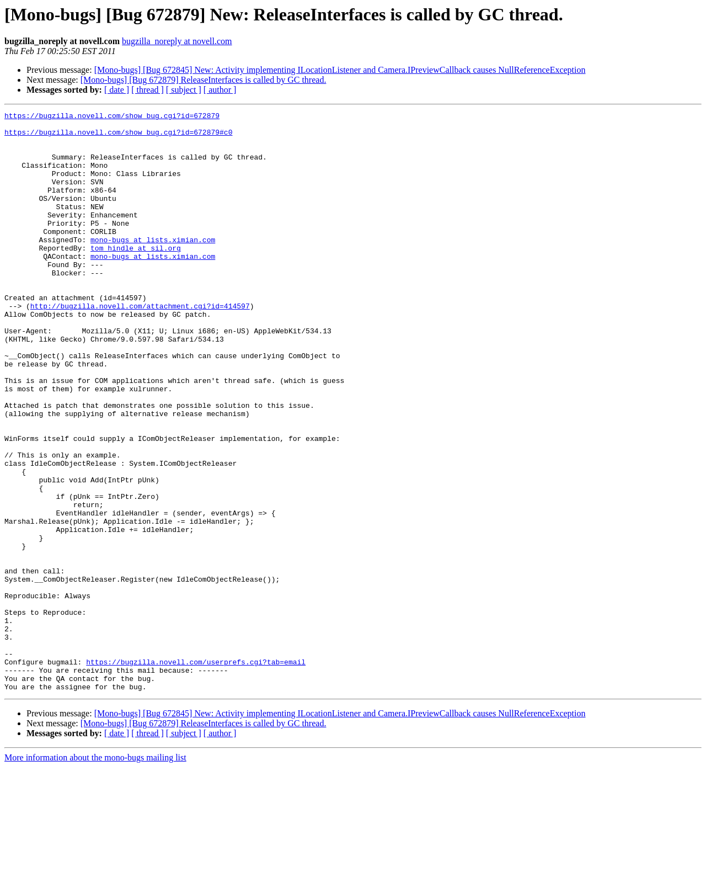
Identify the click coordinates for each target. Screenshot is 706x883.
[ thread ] (147, 89)
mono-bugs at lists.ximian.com (152, 266)
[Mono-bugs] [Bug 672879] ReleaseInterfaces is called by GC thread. (204, 79)
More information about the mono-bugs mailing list (95, 873)
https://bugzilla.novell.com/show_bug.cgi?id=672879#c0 (118, 137)
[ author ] (220, 89)
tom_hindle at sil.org (135, 276)
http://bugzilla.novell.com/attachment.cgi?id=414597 (140, 345)
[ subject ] (183, 89)
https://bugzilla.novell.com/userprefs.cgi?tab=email (196, 773)
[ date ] (116, 89)
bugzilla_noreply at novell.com (177, 41)
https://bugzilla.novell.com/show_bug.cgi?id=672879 (112, 117)
